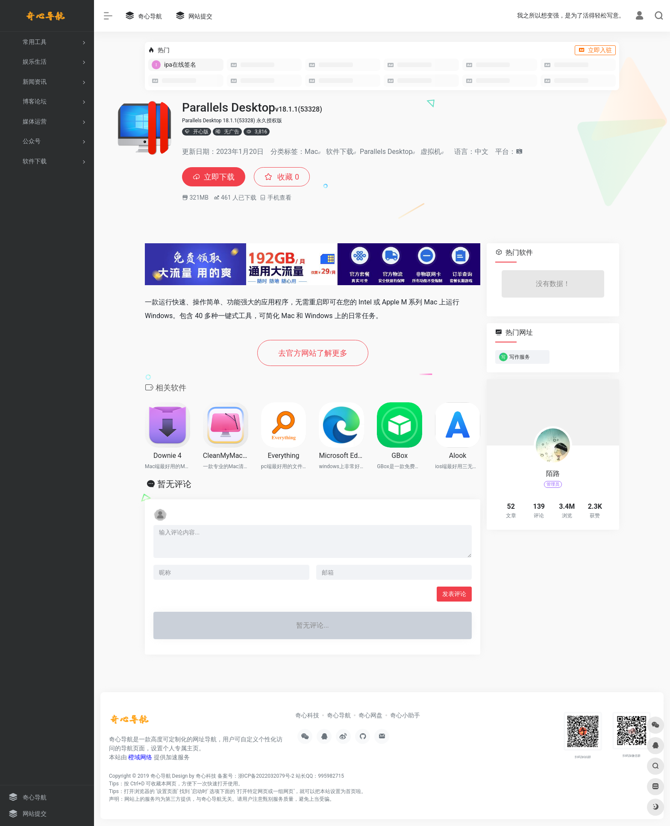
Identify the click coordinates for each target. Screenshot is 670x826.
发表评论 (454, 593)
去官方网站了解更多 (312, 352)
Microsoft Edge (341, 455)
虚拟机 (430, 152)
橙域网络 (140, 757)
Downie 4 (167, 455)
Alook (458, 455)
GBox (399, 455)
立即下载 (214, 176)
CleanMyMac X (225, 455)
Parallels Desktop (386, 152)
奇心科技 (307, 715)
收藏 (281, 176)
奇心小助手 (405, 715)
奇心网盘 (370, 715)
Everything (284, 455)
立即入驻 (595, 50)
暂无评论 (174, 484)
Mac (311, 152)
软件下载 (339, 152)
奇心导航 (339, 715)
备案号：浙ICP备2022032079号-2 (255, 776)
